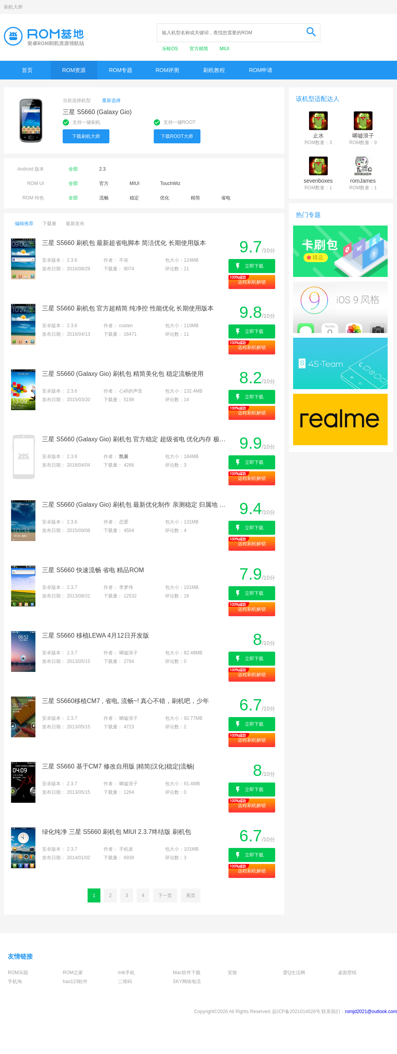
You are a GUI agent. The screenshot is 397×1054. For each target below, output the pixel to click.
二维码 (125, 981)
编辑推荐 (24, 223)
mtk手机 (126, 972)
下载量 (49, 223)
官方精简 (199, 48)
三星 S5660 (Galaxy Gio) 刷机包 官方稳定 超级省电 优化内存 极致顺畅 (134, 439)
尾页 (190, 895)
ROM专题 (121, 70)
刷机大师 (13, 7)
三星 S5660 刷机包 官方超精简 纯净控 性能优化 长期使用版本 (128, 308)
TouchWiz (170, 183)
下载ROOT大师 (177, 136)
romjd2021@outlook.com (371, 1011)
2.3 (102, 169)
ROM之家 (73, 972)
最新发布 (75, 223)
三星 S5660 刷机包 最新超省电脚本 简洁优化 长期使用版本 (124, 243)
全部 (73, 169)
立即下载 (254, 266)
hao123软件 (75, 981)
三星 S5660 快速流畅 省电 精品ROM (93, 570)
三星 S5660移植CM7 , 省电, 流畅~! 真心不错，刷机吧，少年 (125, 701)
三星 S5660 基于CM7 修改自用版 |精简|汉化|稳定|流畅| (118, 766)
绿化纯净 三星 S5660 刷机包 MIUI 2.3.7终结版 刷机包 (116, 831)
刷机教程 (214, 70)
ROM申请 (261, 70)
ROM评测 (167, 70)
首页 (27, 70)
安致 (232, 972)
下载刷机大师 (86, 136)
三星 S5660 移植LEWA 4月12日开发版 (95, 635)
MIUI (224, 48)
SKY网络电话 (187, 981)
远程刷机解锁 (252, 282)
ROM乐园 (18, 972)
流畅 (104, 198)
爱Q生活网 (294, 972)
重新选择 (111, 100)
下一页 (165, 895)
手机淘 (15, 981)
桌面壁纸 (347, 972)
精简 (195, 198)
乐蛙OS (170, 48)
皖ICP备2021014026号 (296, 1011)
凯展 (123, 456)
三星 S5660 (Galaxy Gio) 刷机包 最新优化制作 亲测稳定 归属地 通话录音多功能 (134, 504)
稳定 (134, 198)
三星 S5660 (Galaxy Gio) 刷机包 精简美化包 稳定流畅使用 (122, 373)
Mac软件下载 (186, 972)
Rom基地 (44, 36)
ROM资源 (74, 70)
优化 (164, 198)
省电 (225, 198)
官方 (104, 183)
